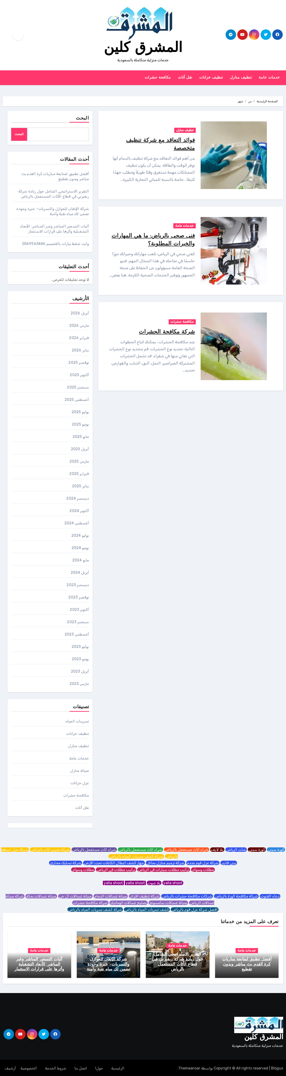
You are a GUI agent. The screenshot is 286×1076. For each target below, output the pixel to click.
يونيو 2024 (80, 548)
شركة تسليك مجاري (65, 863)
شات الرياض (236, 849)
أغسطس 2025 (77, 399)
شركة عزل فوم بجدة (203, 863)
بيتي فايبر (228, 863)
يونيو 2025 (80, 424)
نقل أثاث (185, 77)
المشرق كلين (143, 48)
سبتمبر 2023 (78, 622)
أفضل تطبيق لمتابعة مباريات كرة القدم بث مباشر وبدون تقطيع (247, 964)
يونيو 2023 (80, 659)
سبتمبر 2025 (78, 387)
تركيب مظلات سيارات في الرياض (163, 869)
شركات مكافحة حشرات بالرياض (187, 896)
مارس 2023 (79, 683)
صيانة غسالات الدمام (111, 896)
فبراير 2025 (79, 473)
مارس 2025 (79, 461)
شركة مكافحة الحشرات (165, 332)
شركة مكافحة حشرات (90, 903)
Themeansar (189, 1067)
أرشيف (10, 1067)
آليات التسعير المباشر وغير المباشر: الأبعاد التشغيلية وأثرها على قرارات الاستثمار (39, 964)
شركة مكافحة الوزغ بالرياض (236, 896)
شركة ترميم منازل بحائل (165, 863)
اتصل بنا (80, 1067)
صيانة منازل (79, 770)
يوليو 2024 (80, 535)
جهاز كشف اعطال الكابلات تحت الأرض (114, 863)
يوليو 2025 (80, 412)
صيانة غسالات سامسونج (168, 903)
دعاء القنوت (270, 896)
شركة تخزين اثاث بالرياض (50, 849)
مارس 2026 (79, 325)
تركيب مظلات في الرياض (116, 869)
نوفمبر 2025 (78, 362)
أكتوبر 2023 (79, 609)
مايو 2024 (80, 560)
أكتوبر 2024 (79, 511)
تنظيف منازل (241, 77)
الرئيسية (117, 1067)
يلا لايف (217, 849)
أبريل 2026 (80, 313)
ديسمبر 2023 (77, 585)
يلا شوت (154, 883)
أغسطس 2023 (77, 634)
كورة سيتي (276, 849)
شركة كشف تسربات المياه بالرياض (136, 856)
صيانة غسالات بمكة (41, 896)
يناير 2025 (80, 486)
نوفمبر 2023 (78, 597)
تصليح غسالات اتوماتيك (128, 903)
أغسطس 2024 (76, 523)
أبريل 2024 (80, 572)
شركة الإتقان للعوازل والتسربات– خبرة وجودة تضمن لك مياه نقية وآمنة (108, 964)
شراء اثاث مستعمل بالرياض (186, 849)
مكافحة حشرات (158, 77)
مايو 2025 (81, 436)
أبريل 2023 (80, 671)
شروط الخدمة (55, 1067)
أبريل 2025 (80, 449)
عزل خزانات (79, 783)
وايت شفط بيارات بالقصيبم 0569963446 (55, 243)
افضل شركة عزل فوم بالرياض (195, 909)
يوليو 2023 (80, 646)
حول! (99, 1067)
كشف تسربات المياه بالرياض (147, 909)
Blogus (277, 1067)
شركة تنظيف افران (144, 896)
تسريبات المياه (77, 721)
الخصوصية (29, 1067)
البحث (82, 118)
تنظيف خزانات (211, 77)
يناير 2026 (80, 350)
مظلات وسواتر (203, 869)
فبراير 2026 (79, 338)
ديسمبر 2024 (77, 498)
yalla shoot (172, 883)
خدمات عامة (269, 77)
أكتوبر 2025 (79, 375)
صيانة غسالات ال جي (75, 896)
